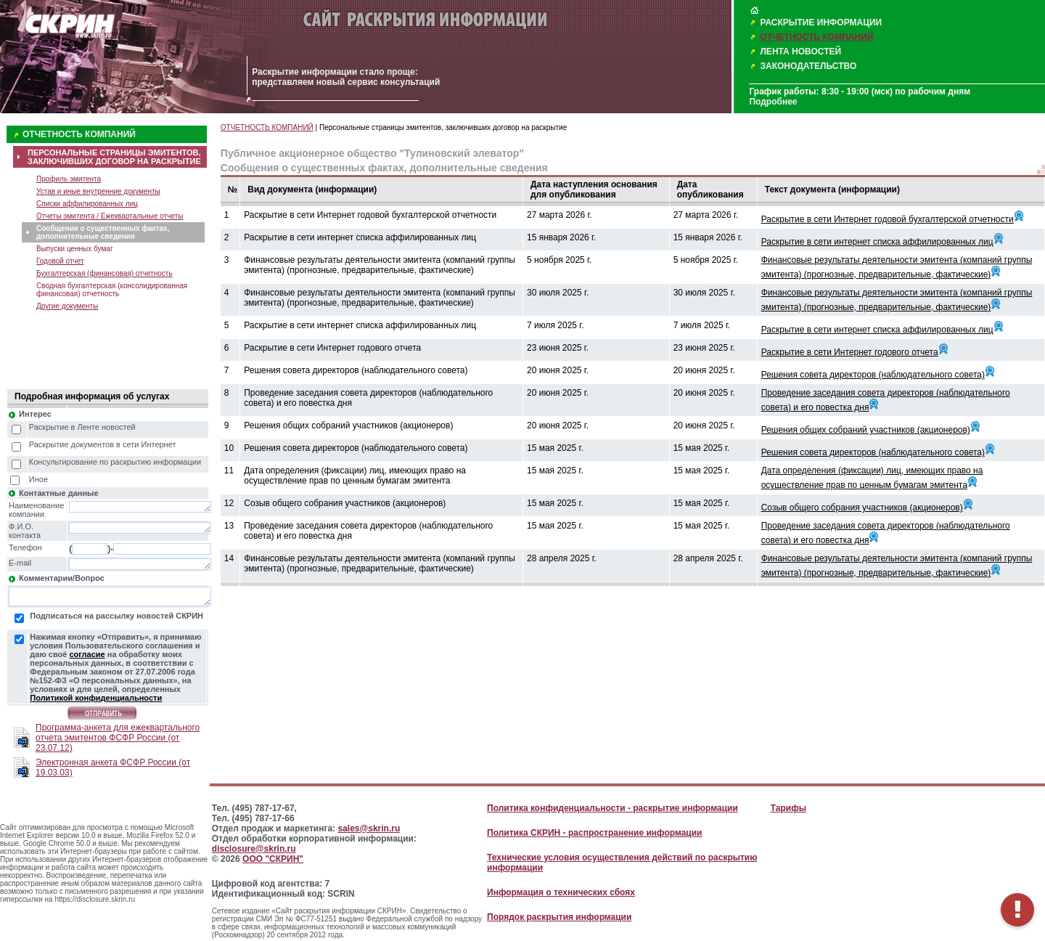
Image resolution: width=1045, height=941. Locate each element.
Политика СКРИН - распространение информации (594, 833)
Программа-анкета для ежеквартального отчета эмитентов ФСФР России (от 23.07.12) (118, 737)
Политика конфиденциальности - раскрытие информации (612, 808)
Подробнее (773, 102)
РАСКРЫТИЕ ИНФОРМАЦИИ (821, 22)
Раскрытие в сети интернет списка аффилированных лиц (877, 242)
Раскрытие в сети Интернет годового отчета (849, 352)
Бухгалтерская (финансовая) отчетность (104, 273)
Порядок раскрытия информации (559, 917)
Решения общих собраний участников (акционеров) (865, 430)
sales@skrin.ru (369, 828)
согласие (86, 654)
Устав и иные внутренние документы (98, 191)
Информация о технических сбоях (561, 892)
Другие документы (67, 306)
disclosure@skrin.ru (254, 849)
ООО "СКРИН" (272, 859)
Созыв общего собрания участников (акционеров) (862, 507)
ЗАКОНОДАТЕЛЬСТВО (808, 66)
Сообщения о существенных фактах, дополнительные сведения (102, 232)
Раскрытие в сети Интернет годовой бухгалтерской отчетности (887, 219)
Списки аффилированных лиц (87, 204)
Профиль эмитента (68, 179)
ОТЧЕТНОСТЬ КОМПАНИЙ (816, 37)
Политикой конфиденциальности (96, 697)
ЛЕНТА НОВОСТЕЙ (800, 51)
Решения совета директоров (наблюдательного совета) (873, 375)
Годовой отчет (60, 261)
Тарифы (788, 808)
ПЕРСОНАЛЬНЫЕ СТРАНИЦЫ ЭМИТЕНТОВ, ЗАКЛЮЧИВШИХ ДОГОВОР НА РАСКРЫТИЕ (114, 157)
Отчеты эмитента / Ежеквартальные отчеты (109, 216)
